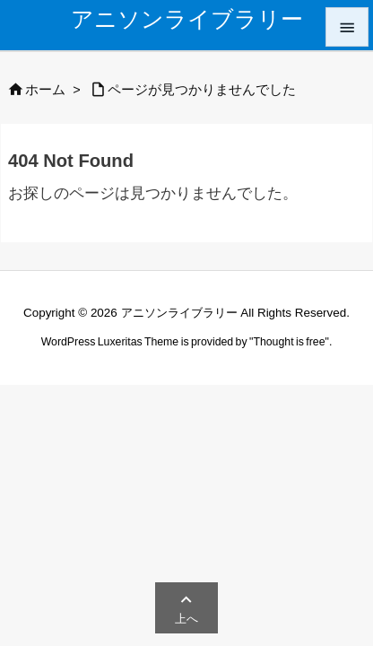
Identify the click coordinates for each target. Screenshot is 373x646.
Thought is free (289, 342)
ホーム (45, 90)
